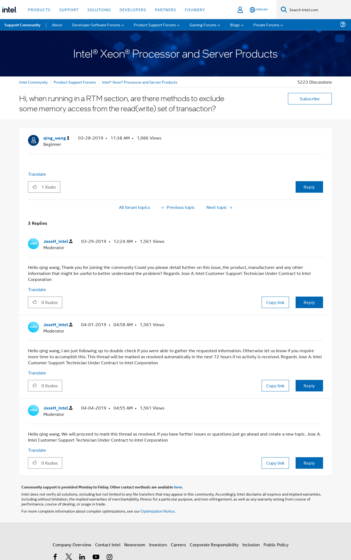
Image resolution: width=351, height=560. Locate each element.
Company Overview (72, 544)
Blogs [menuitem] (235, 24)
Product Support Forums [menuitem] (155, 24)
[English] (258, 9)
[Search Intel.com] (319, 9)
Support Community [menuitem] (22, 25)
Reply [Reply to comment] (309, 302)
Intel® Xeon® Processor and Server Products (139, 82)
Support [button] (69, 9)
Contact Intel (107, 544)
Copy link (275, 302)
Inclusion (251, 544)
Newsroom (134, 544)
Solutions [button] (99, 9)
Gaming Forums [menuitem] (203, 24)
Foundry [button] (195, 9)
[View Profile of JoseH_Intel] (57, 241)
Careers (178, 544)
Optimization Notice (158, 511)
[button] (34, 186)
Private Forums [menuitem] (266, 24)
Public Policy (276, 544)
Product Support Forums (75, 82)
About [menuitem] (57, 24)
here (178, 487)
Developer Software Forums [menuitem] (96, 24)
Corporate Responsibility (214, 544)
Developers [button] (133, 9)
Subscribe (310, 98)
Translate (37, 174)
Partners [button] (165, 9)
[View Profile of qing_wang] (56, 138)
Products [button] (39, 9)
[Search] (284, 9)
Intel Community (33, 82)
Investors (158, 544)
